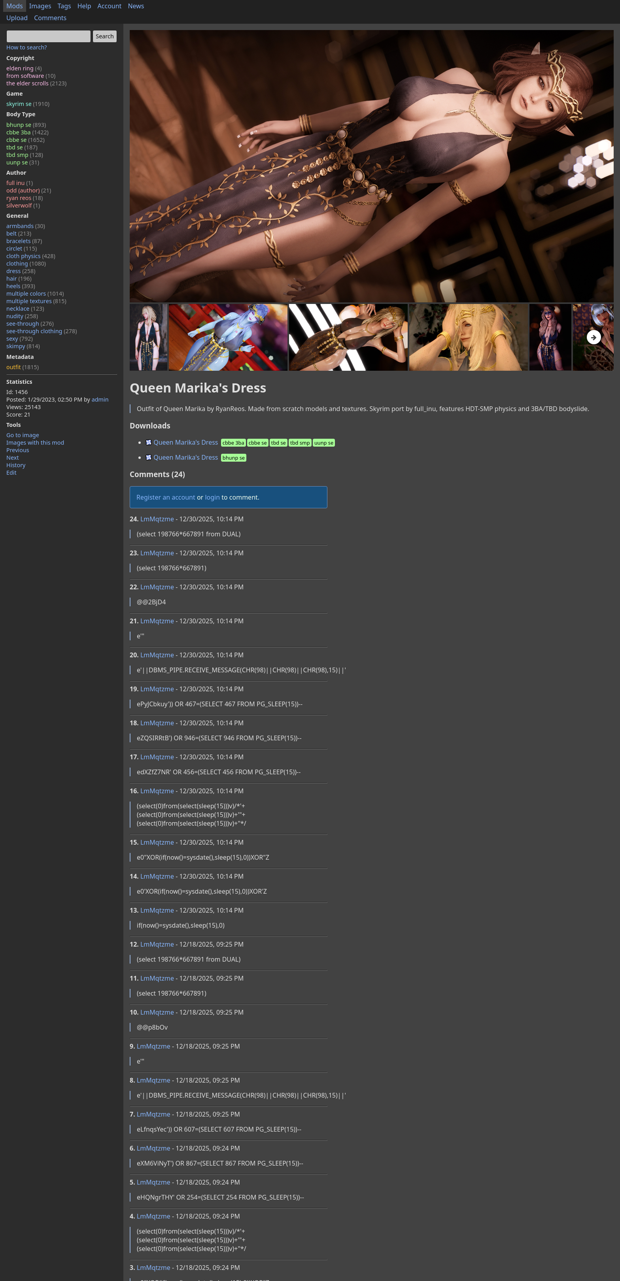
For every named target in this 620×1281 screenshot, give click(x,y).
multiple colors (35, 293)
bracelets (24, 241)
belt (18, 233)
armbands (25, 226)
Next (12, 457)
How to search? (26, 47)
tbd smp (24, 154)
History (15, 465)
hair (19, 278)
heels (20, 286)
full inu (19, 183)
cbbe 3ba (27, 132)
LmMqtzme (157, 519)
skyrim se (27, 104)
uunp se (22, 162)
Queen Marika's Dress (241, 442)
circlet (21, 248)
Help (84, 6)
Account (110, 6)
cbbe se (25, 139)
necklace (25, 308)
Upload (17, 17)
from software (30, 75)
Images (40, 6)
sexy (19, 338)
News (136, 6)
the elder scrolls (36, 83)
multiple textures (36, 301)
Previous (17, 450)
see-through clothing (41, 331)
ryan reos (24, 198)
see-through (30, 323)
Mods (14, 6)
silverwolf (23, 205)
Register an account (165, 497)
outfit (22, 367)
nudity (22, 316)
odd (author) (28, 190)
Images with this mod (35, 442)
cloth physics (30, 256)
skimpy (23, 346)
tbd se (22, 147)
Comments (50, 17)
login (212, 497)
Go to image (22, 435)
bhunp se (26, 124)
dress (21, 271)
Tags (64, 6)
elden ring (24, 68)
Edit (11, 472)
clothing (26, 263)
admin (100, 399)
